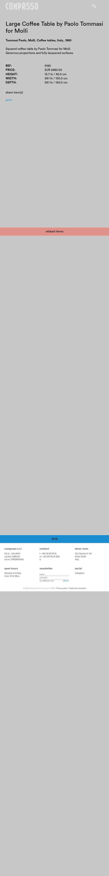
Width (11, 78)
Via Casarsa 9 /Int (83, 554)
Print (9, 100)
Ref (8, 66)
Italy (77, 560)
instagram (79, 573)
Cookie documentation (77, 588)
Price (10, 70)
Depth (11, 82)
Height (11, 74)
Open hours (11, 568)
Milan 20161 (80, 557)
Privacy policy (61, 588)
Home (22, 6)
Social (78, 568)
